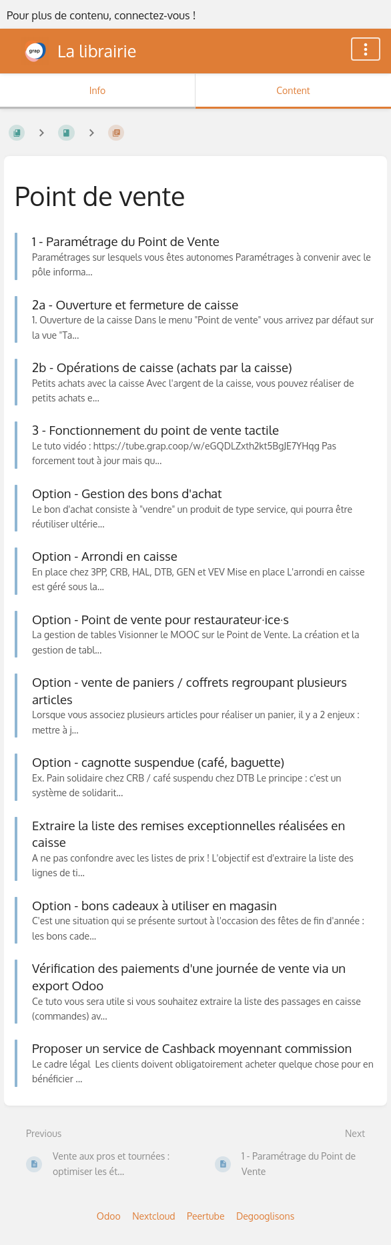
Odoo (109, 1216)
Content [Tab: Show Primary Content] (293, 90)
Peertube (205, 1216)
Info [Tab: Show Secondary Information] (97, 90)
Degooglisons (265, 1216)
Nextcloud (153, 1216)
